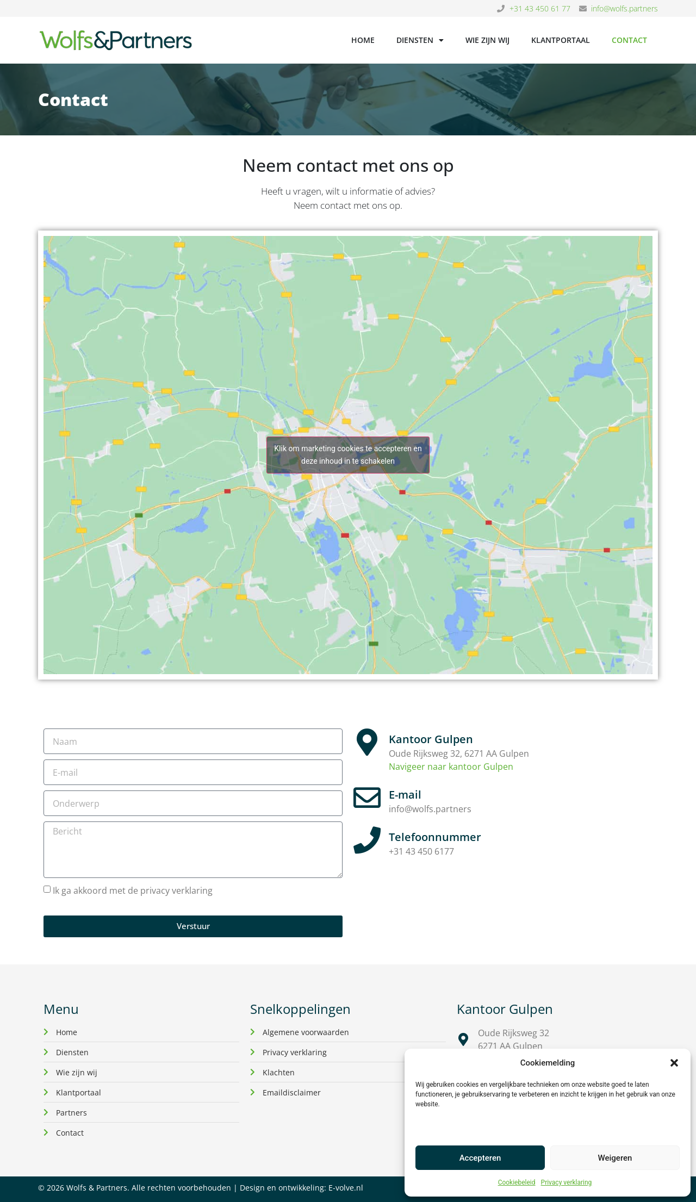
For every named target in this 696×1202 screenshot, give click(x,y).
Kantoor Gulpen (431, 739)
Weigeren (615, 1158)
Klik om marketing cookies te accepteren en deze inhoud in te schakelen (347, 454)
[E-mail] (367, 797)
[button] (674, 1062)
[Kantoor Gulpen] (367, 742)
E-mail (405, 794)
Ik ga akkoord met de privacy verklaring (133, 890)
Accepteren (480, 1158)
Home (363, 40)
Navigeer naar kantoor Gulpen (451, 767)
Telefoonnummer (435, 837)
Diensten (420, 40)
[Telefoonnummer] (367, 840)
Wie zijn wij (487, 40)
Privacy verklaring (566, 1182)
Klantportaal (560, 40)
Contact (629, 40)
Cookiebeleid (517, 1182)
